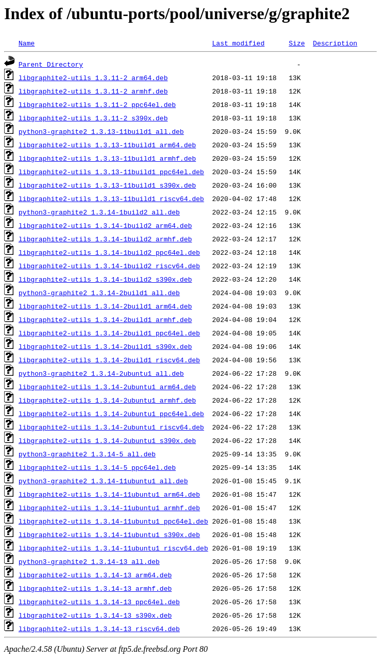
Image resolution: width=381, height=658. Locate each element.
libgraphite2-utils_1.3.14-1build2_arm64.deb (105, 225)
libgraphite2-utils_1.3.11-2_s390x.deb (93, 118)
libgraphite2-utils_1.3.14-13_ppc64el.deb (99, 601)
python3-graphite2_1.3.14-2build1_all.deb (99, 292)
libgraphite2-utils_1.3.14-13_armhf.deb (95, 588)
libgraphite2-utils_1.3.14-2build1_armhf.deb (105, 319)
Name (27, 43)
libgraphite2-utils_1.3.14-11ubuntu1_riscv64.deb (113, 548)
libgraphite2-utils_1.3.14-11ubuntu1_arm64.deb (109, 494)
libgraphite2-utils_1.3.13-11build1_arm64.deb (107, 144)
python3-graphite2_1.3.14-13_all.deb (89, 561)
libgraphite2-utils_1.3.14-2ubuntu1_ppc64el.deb (111, 413)
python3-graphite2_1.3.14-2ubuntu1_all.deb (101, 373)
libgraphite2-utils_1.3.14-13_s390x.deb (95, 615)
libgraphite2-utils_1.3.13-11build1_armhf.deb (107, 158)
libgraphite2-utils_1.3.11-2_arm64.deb (93, 77)
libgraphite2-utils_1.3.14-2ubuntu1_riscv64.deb (111, 427)
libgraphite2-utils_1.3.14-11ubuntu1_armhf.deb (109, 507)
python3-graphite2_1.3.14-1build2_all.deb (99, 212)
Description (335, 43)
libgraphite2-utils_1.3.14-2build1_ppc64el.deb (109, 333)
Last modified (238, 43)
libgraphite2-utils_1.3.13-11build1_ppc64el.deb (111, 171)
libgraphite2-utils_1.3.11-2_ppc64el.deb (97, 104)
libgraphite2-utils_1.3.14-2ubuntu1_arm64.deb (107, 386)
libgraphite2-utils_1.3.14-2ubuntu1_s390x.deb (107, 440)
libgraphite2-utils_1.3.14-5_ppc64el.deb (97, 467)
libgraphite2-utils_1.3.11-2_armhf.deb (93, 91)
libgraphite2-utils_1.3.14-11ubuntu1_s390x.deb (109, 534)
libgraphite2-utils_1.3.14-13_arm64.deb (95, 574)
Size (296, 43)
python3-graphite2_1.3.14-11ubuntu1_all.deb (103, 480)
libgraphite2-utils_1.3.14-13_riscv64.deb (99, 628)
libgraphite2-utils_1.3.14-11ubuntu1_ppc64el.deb (113, 521)
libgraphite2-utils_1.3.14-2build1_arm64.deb (105, 306)
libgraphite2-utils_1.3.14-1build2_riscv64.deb (109, 265)
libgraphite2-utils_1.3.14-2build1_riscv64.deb (109, 359)
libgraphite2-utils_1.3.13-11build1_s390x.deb (107, 185)
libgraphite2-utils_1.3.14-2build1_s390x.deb (105, 346)
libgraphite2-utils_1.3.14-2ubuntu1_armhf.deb (107, 400)
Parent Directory (51, 64)
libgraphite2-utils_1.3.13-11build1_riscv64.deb (111, 198)
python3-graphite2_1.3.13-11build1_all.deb (101, 131)
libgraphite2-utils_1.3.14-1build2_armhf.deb (105, 238)
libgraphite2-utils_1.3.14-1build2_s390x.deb (105, 279)
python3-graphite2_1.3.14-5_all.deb (87, 453)
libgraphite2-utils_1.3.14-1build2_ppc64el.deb (109, 252)
